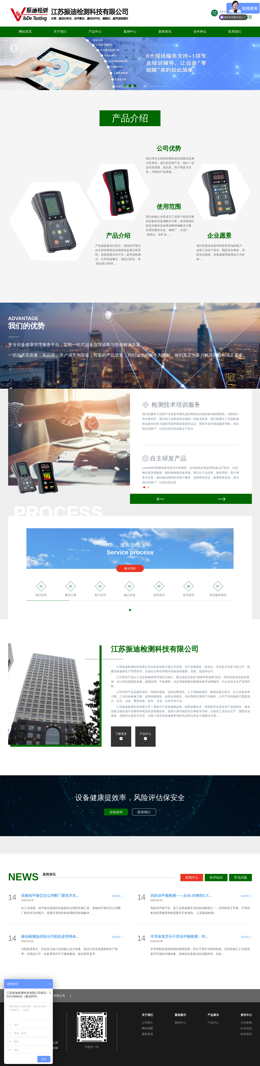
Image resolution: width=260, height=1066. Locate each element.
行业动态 (246, 1028)
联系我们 (234, 31)
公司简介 (147, 1022)
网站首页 (25, 31)
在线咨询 (115, 812)
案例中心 (130, 31)
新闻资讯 (164, 31)
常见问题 (240, 877)
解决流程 (130, 568)
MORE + (117, 896)
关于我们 (60, 31)
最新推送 (147, 1034)
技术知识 (216, 877)
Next (221, 499)
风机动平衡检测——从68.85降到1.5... (180, 896)
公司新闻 (246, 1022)
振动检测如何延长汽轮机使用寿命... (50, 937)
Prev (160, 499)
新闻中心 (191, 877)
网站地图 (147, 1028)
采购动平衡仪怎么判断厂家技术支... (50, 896)
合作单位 (199, 31)
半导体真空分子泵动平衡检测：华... (179, 937)
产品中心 (95, 31)
